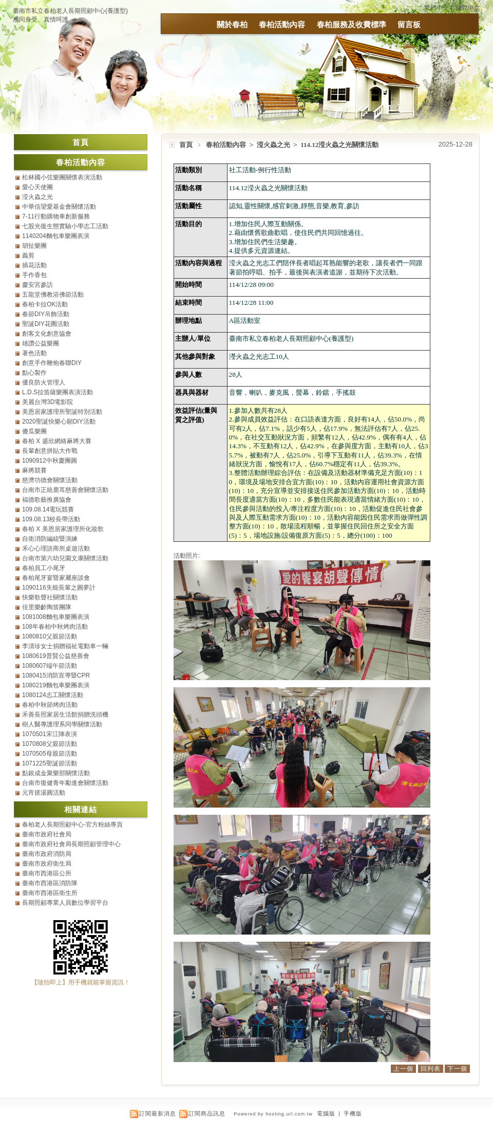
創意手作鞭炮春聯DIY (52, 363)
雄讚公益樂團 (40, 343)
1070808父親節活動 (49, 743)
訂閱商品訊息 (206, 1113)
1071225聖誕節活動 (49, 763)
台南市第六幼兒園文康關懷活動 (65, 558)
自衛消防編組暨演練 (50, 538)
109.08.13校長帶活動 (51, 519)
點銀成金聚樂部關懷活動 (56, 773)
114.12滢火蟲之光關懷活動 (339, 145)
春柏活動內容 (282, 24)
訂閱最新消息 (157, 1113)
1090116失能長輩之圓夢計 (59, 587)
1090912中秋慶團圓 (49, 460)
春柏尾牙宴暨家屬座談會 (56, 577)
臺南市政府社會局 (46, 834)
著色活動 (34, 353)
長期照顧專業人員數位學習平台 (65, 902)
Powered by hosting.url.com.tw (273, 1114)
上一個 (403, 1068)
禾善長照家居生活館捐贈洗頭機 (65, 714)
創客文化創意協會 (46, 333)
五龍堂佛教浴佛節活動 (53, 294)
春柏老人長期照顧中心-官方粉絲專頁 (72, 824)
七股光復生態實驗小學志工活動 (65, 226)
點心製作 (34, 372)
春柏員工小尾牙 (43, 568)
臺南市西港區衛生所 (50, 893)
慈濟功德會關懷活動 (50, 480)
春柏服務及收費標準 (351, 24)
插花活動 (34, 265)
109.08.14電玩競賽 (48, 509)
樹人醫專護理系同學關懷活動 (62, 724)
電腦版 (326, 1113)
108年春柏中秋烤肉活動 (55, 626)
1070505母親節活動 (49, 753)
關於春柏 (232, 24)
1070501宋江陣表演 (49, 734)
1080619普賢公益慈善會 (55, 656)
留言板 (409, 24)
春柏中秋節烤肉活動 (50, 704)
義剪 (28, 255)
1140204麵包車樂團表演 (55, 236)
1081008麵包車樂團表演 (55, 616)
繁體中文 (436, 7)
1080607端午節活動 (49, 665)
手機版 (353, 1113)
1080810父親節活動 (49, 636)
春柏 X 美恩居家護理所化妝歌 (63, 529)
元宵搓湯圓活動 (43, 792)
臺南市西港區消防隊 (50, 883)
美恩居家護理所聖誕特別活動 (62, 411)
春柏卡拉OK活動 (45, 304)
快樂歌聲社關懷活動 (50, 597)
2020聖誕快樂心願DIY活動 (59, 421)
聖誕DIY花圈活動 (45, 323)
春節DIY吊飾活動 (45, 314)
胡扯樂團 (34, 245)
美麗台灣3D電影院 (47, 402)
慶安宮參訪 (37, 284)
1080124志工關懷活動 (52, 695)
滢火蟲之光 (274, 145)
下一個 (457, 1068)
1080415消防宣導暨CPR (56, 675)
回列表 (431, 1068)
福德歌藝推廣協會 (46, 499)
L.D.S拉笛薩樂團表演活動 (57, 392)
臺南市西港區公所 (46, 873)
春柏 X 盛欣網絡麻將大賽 (56, 441)
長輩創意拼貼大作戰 (50, 450)
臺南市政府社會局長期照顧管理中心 (71, 844)
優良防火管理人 (43, 382)
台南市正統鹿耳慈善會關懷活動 (65, 489)
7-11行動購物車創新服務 (56, 216)
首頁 (186, 145)
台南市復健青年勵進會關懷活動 (65, 783)
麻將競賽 (34, 470)
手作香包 (34, 275)
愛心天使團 (37, 187)
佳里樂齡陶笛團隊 (46, 607)
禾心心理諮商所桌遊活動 (56, 548)
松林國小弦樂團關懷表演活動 (62, 177)
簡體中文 (468, 7)
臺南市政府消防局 (46, 853)
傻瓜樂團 (34, 431)
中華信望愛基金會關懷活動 (59, 206)
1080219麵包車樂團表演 (55, 685)
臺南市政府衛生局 (46, 863)
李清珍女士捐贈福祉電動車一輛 (65, 646)
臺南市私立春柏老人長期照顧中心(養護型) (70, 10)
